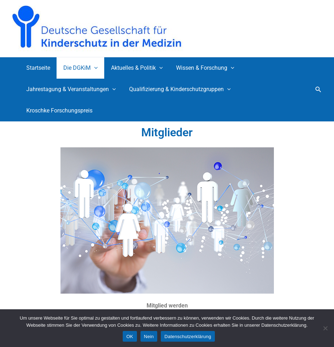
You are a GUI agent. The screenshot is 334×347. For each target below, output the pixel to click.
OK (129, 336)
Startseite (37, 67)
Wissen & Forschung (198, 68)
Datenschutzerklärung (187, 336)
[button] (318, 89)
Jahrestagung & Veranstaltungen (70, 89)
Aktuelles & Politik (132, 68)
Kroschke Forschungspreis (58, 110)
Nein (149, 336)
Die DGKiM (77, 68)
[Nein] (325, 328)
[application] (91, 68)
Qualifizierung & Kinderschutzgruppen (177, 89)
